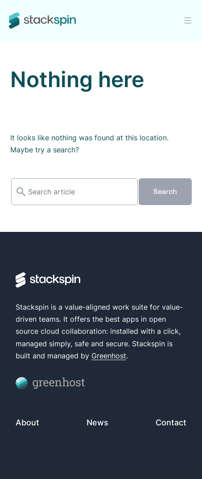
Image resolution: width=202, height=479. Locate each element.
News (97, 422)
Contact (171, 422)
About (27, 422)
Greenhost (108, 355)
